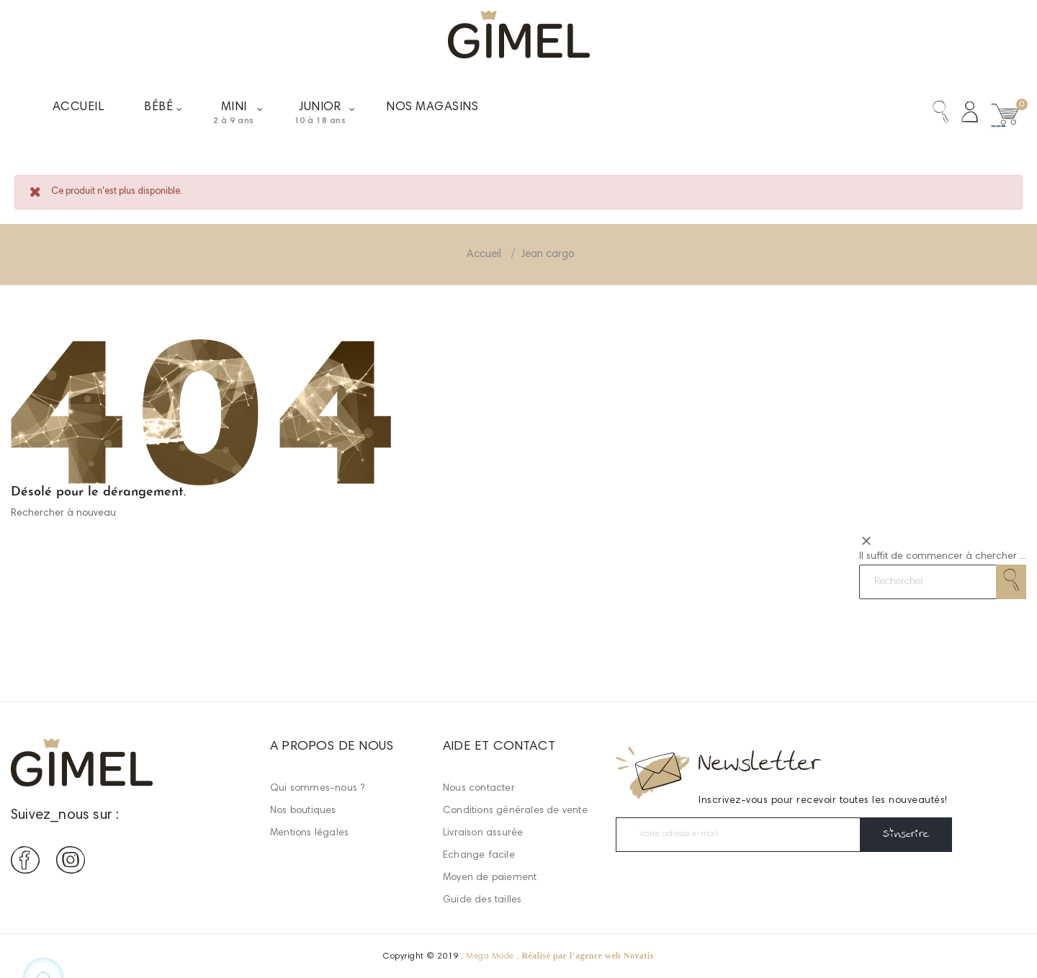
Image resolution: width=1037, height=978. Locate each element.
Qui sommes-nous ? (317, 789)
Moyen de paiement (490, 878)
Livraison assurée (483, 833)
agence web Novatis (614, 956)
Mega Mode (489, 956)
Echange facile (479, 856)
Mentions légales (309, 833)
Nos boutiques (303, 811)
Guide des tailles (482, 900)
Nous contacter (479, 789)
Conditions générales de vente (515, 811)
